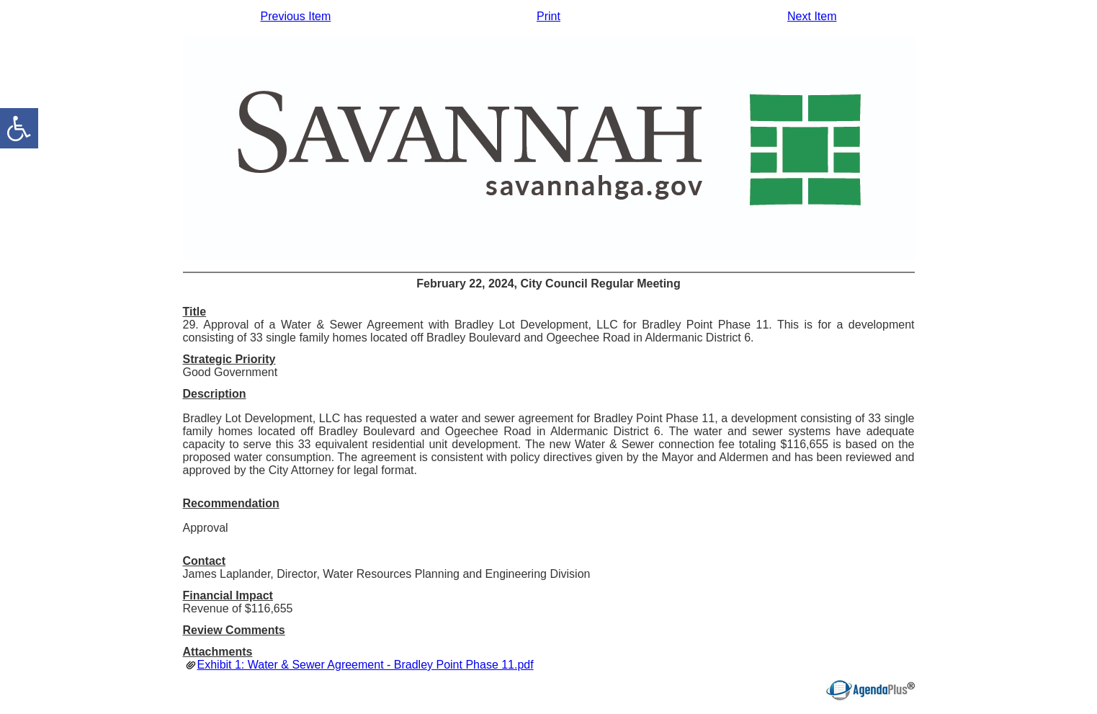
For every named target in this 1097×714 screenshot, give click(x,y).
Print (548, 16)
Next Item (811, 16)
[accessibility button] (19, 128)
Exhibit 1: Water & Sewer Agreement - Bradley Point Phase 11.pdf (365, 665)
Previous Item (296, 16)
